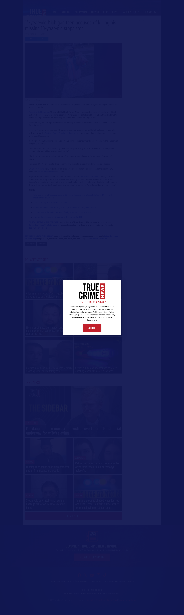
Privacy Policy (107, 312)
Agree (92, 328)
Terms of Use (104, 307)
